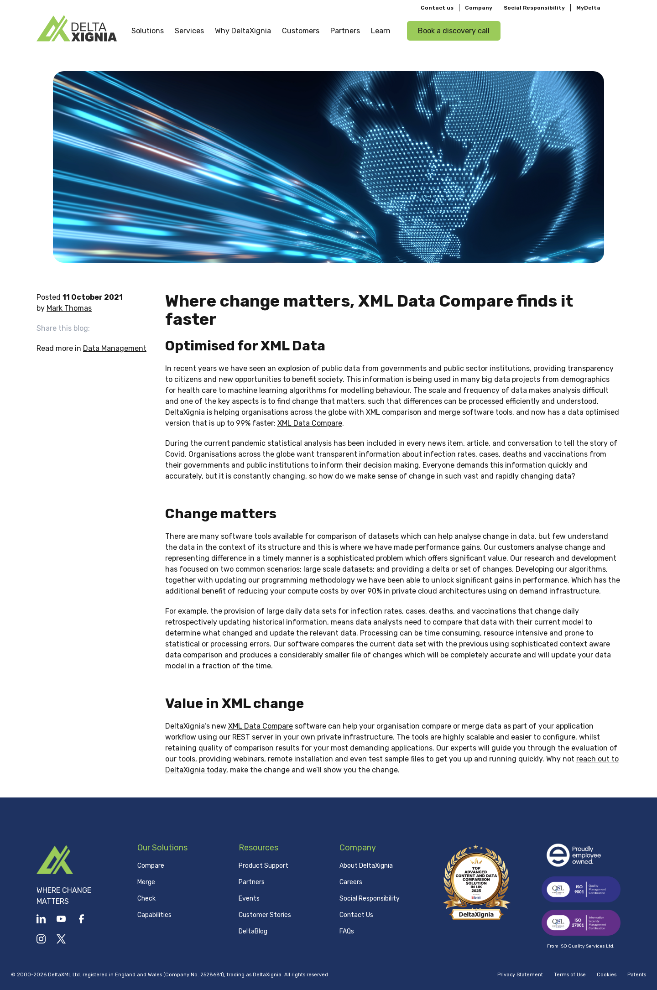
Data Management (114, 348)
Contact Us (356, 915)
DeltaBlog (253, 931)
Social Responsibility (534, 7)
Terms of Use (570, 975)
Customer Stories (265, 915)
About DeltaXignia (366, 866)
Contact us (437, 7)
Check (146, 898)
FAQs (346, 931)
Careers (350, 882)
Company (478, 7)
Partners (252, 882)
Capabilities (154, 915)
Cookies (606, 975)
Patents (636, 975)
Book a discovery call (454, 30)
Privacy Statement (520, 975)
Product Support (263, 866)
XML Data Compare (309, 423)
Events (249, 898)
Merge (146, 882)
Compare (150, 866)
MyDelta (588, 7)
